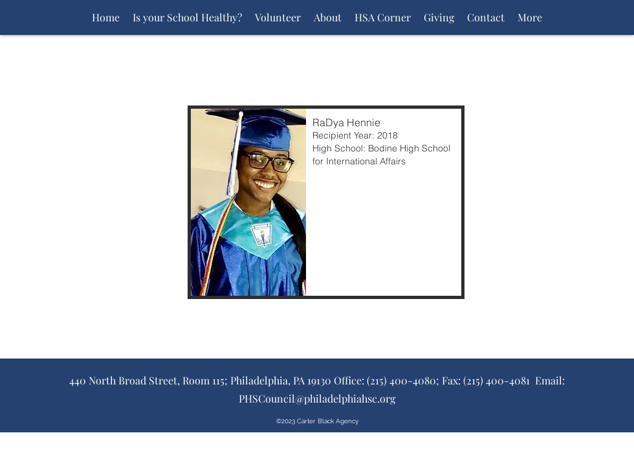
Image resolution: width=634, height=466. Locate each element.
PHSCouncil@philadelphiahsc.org (317, 398)
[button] (326, 202)
